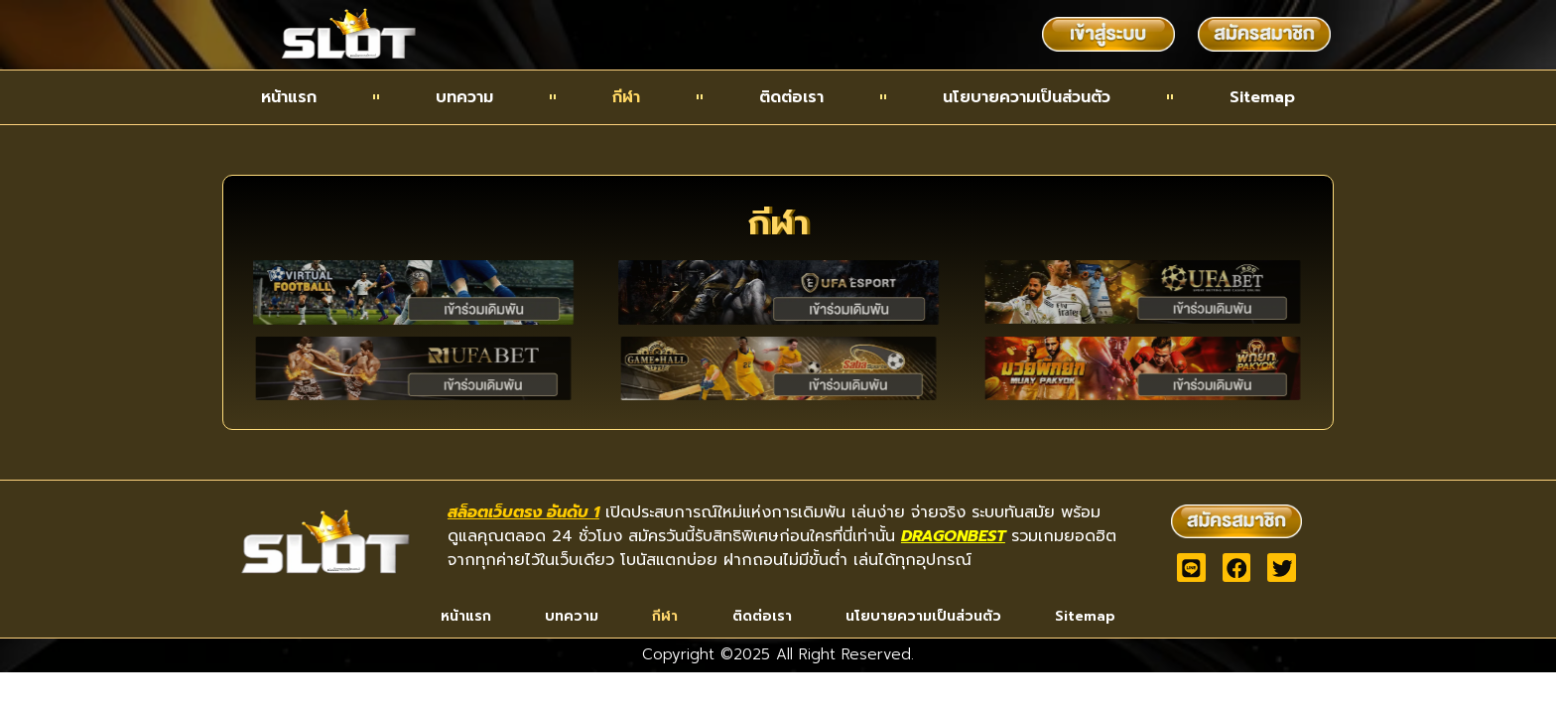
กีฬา (626, 97)
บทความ (464, 97)
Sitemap (1262, 97)
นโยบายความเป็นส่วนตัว (1026, 97)
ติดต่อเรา (791, 97)
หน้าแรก (289, 97)
